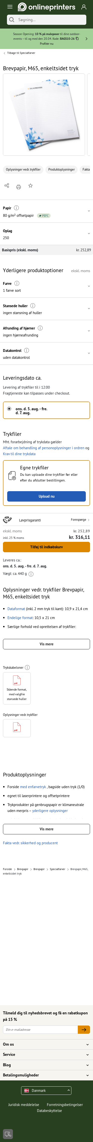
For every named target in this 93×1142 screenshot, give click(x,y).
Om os (43, 1044)
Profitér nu (46, 43)
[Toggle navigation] (9, 6)
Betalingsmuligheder (43, 1075)
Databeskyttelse (49, 1110)
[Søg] (11, 20)
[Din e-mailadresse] (40, 1030)
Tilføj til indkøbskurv (46, 547)
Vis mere (47, 644)
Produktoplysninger (61, 169)
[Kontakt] (8, 1134)
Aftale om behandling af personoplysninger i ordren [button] (43, 447)
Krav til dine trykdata (19, 453)
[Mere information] (16, 208)
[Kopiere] (77, 39)
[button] (44, 114)
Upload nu (47, 496)
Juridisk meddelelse (23, 1104)
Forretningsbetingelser (65, 1104)
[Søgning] (51, 20)
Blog (43, 1065)
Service (43, 1054)
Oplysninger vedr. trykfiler (23, 169)
